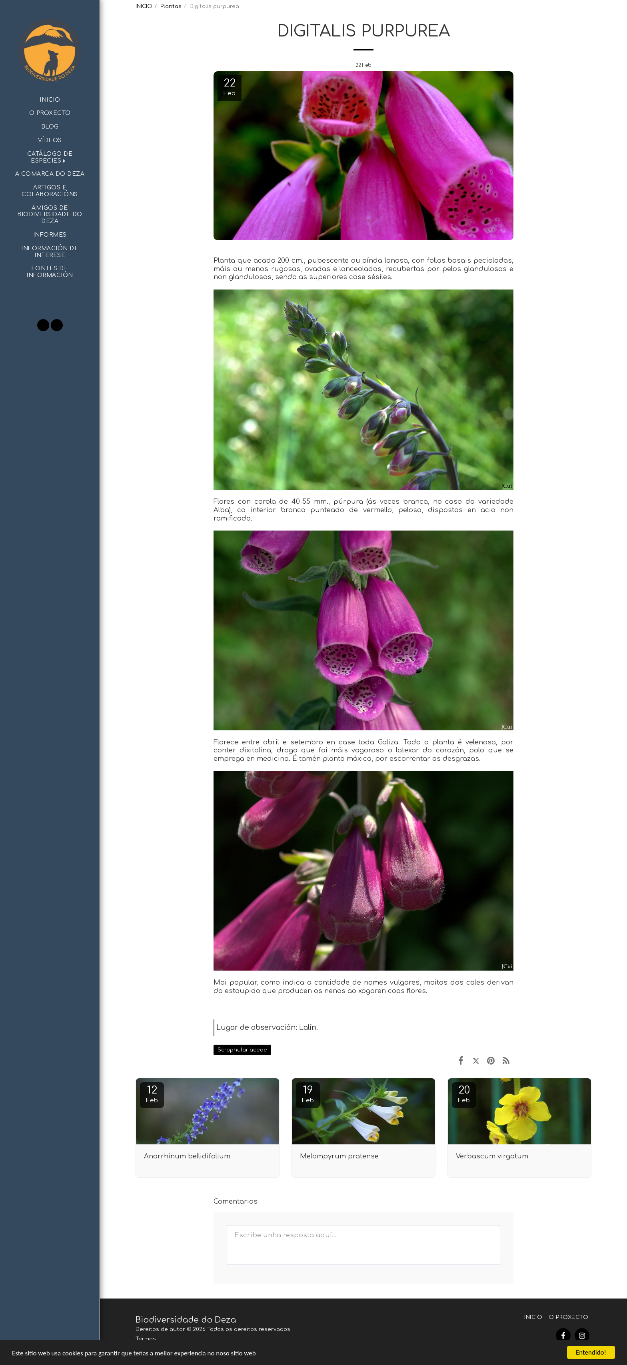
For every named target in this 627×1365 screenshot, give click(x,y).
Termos (146, 1339)
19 (308, 1094)
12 (152, 1094)
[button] (50, 158)
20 (464, 1094)
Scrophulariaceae (242, 1050)
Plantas (171, 6)
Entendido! (591, 1352)
